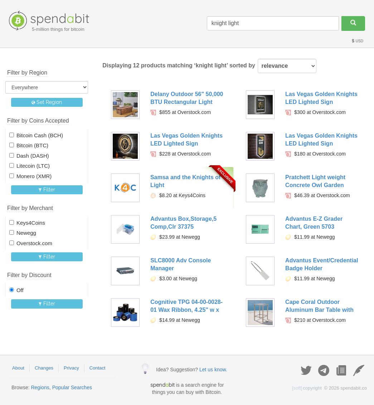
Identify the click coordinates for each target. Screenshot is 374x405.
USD (357, 41)
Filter (46, 189)
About (18, 368)
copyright (307, 388)
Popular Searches (72, 387)
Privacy (71, 368)
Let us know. (213, 369)
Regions (40, 387)
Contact (97, 368)
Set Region (46, 102)
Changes (44, 368)
